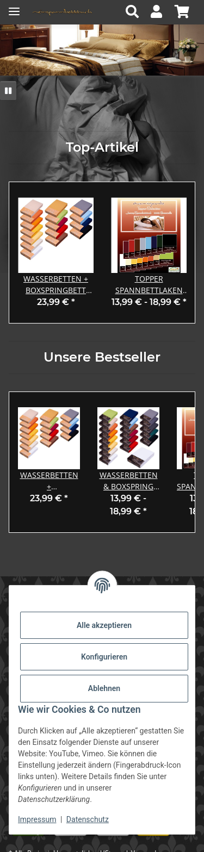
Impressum (37, 819)
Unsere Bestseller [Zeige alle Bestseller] (102, 357)
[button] (135, 12)
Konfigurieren (104, 656)
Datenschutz (87, 819)
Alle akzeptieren (104, 625)
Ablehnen (104, 688)
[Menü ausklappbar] (14, 7)
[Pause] (8, 90)
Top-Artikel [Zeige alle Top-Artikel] (102, 147)
